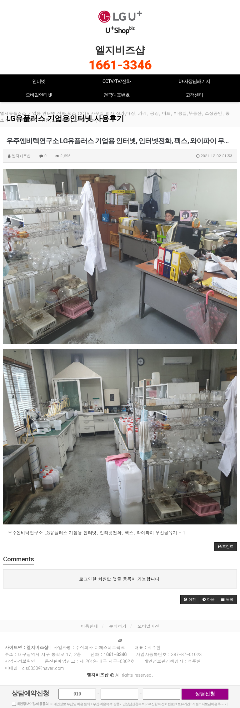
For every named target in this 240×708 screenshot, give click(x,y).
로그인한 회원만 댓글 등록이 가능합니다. (120, 579)
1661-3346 (120, 65)
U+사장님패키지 (194, 81)
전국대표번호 (116, 95)
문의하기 (118, 626)
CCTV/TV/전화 (116, 81)
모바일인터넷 (39, 95)
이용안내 (89, 626)
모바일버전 (148, 626)
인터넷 (38, 81)
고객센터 (194, 95)
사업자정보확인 (20, 661)
